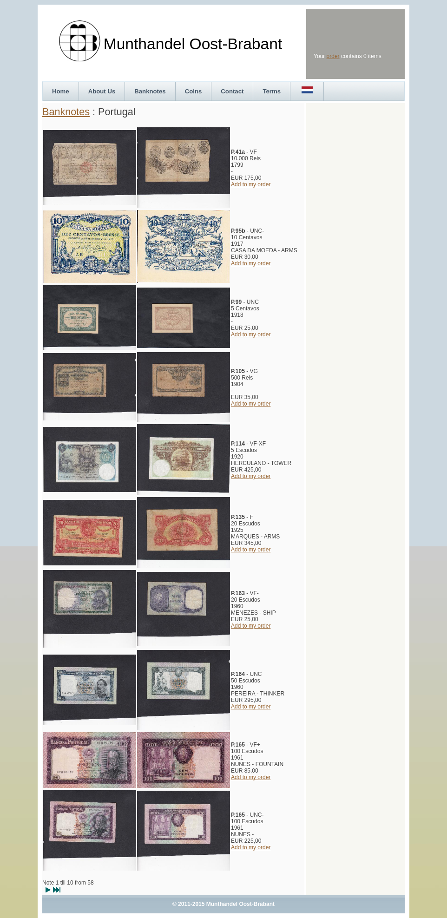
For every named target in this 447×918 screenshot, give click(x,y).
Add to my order (250, 184)
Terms (272, 91)
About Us (102, 91)
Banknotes (149, 91)
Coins (193, 91)
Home (60, 91)
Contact (232, 91)
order (333, 56)
